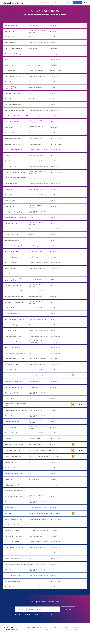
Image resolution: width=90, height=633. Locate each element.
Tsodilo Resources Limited (14, 547)
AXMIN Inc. (8, 59)
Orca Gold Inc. (10, 398)
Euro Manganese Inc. (12, 161)
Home (28, 627)
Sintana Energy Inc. (11, 502)
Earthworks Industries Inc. (14, 138)
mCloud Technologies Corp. (14, 296)
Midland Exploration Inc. (13, 308)
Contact (39, 627)
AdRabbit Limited (11, 31)
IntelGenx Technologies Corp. (15, 246)
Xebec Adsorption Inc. (12, 581)
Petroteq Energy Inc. (12, 421)
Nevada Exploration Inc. (13, 347)
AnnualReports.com (11, 629)
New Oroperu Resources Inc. (15, 353)
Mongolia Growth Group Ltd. (14, 319)
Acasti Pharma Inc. (11, 25)
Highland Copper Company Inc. (15, 217)
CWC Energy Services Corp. (14, 121)
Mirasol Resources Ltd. (13, 313)
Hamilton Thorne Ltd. (12, 206)
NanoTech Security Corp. (13, 342)
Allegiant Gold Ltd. (11, 37)
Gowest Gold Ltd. (11, 200)
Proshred (8, 438)
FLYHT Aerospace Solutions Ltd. (16, 172)
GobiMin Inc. (9, 189)
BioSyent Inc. (9, 65)
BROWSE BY (45, 3)
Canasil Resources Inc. (12, 76)
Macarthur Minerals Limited (14, 291)
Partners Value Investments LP (15, 410)
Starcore (8, 513)
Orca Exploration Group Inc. (14, 393)
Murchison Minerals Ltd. (13, 330)
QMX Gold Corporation (12, 450)
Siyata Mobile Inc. (11, 507)
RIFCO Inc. (8, 479)
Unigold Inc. (9, 553)
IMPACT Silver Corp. (12, 234)
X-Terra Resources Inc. (13, 575)
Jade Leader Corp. (11, 262)
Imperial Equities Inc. (12, 240)
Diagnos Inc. (9, 127)
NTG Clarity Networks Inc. (14, 387)
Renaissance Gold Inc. (12, 468)
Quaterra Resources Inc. (13, 456)
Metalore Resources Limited (14, 302)
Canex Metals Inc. (11, 82)
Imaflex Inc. (9, 229)
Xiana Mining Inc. (10, 587)
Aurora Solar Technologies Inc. (15, 54)
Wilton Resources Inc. (12, 570)
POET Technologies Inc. (13, 427)
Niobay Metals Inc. (11, 370)
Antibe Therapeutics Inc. (13, 48)
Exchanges (27, 614)
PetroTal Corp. (10, 416)
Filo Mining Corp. (10, 166)
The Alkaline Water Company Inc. (16, 525)
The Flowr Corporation (12, 530)
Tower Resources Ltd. (12, 541)
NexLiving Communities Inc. (14, 358)
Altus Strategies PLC (12, 42)
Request (81, 376)
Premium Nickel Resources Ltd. (16, 433)
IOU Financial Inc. (11, 257)
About (34, 627)
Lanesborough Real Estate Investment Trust (14, 279)
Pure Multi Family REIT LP (14, 444)
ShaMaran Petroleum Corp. (14, 496)
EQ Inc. (7, 155)
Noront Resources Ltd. (12, 376)
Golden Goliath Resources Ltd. (15, 195)
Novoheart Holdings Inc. (13, 381)
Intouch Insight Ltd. (11, 251)
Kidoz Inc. (8, 274)
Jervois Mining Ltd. (11, 268)
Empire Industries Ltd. (12, 144)
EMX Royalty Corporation (13, 149)
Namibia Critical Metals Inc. (14, 336)
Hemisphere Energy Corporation (16, 212)
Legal (59, 627)
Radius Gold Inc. (10, 462)
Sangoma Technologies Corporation (13, 484)
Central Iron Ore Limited (13, 104)
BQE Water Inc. (10, 70)
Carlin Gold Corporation (13, 93)
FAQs (54, 627)
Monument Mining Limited (14, 325)
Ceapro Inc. (9, 99)
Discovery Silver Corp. (12, 133)
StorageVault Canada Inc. (13, 519)
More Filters (48, 614)
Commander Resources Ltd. (14, 110)
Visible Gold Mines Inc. (13, 558)
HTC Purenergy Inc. (11, 223)
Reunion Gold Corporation (13, 473)
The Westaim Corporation (14, 536)
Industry (38, 614)
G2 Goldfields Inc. (11, 183)
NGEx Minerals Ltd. (11, 364)
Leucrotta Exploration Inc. (14, 285)
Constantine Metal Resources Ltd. (16, 116)
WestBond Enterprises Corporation (17, 564)
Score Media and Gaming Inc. (15, 490)
